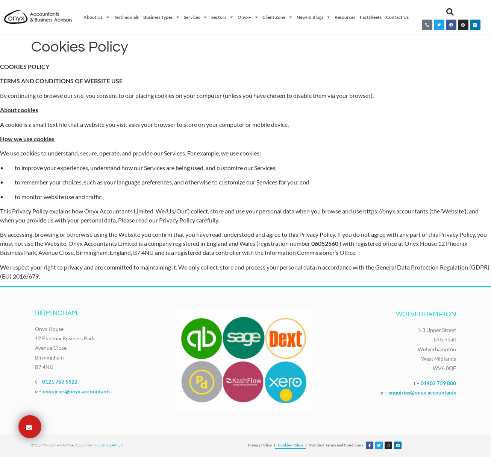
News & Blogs (313, 17)
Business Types (161, 17)
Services (195, 17)
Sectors (222, 17)
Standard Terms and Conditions (336, 445)
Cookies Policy (290, 445)
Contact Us (397, 17)
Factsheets (371, 17)
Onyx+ (248, 17)
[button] (450, 12)
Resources (345, 17)
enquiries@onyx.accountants (77, 391)
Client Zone (277, 17)
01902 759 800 (438, 383)
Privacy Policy (260, 445)
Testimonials (126, 17)
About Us (96, 17)
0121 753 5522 (59, 381)
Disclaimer (112, 445)
